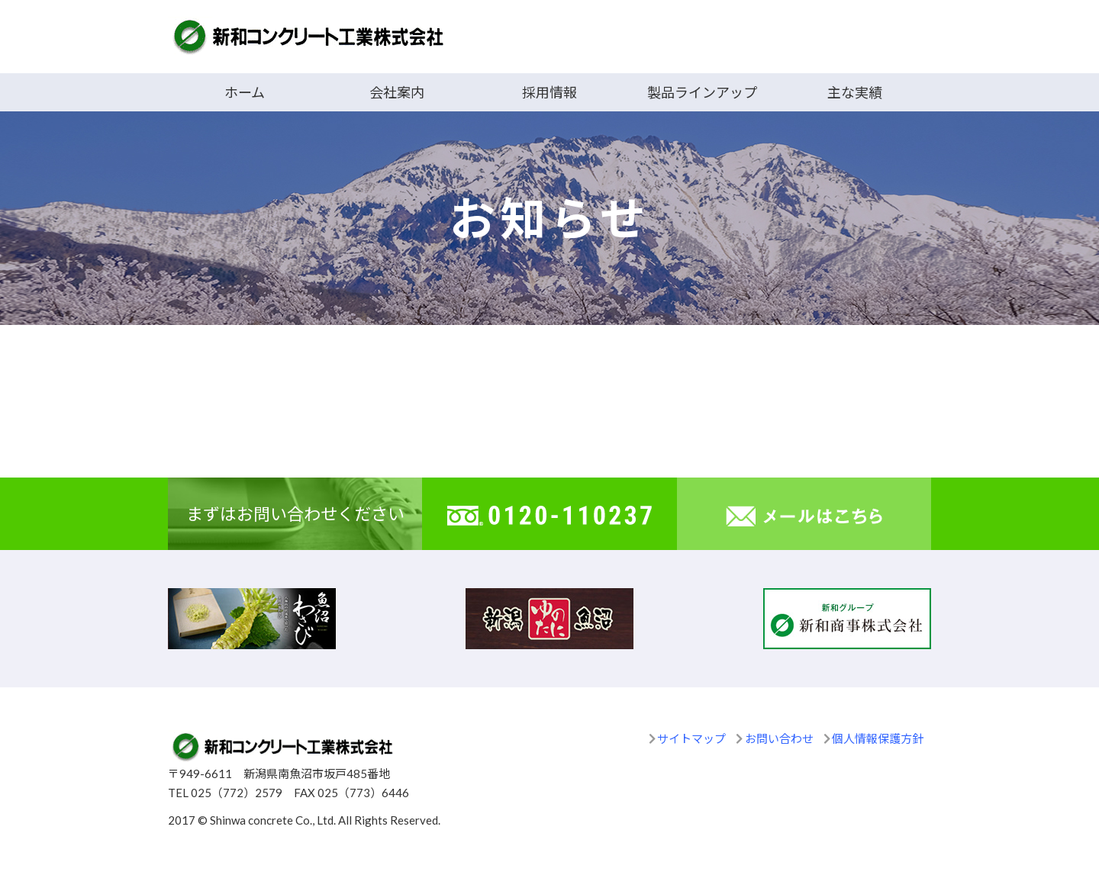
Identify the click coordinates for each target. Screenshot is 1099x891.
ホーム (244, 92)
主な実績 (854, 92)
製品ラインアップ (702, 92)
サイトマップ (691, 738)
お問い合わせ (779, 738)
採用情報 (549, 92)
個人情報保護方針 (877, 738)
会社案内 (396, 92)
